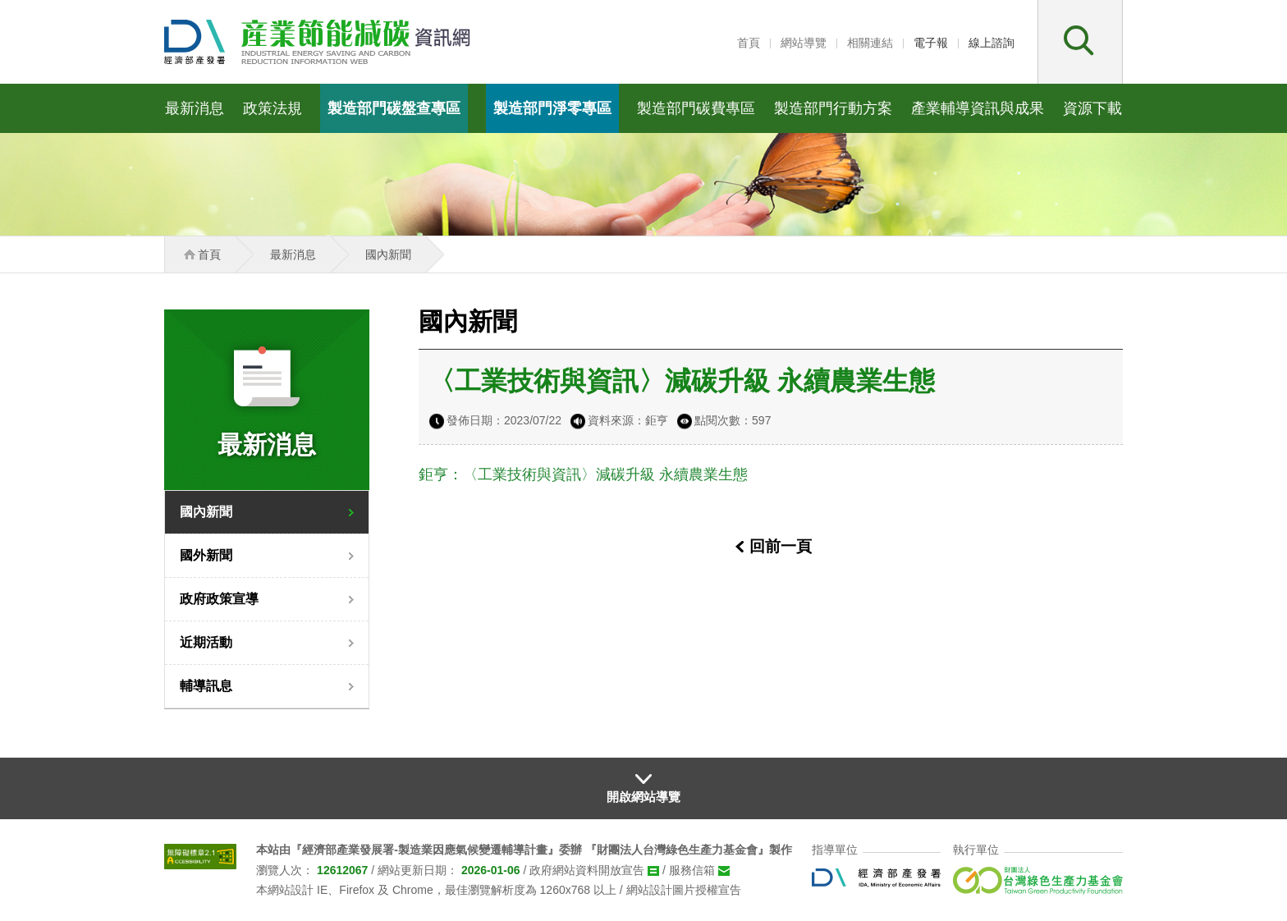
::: (722, 42)
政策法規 (272, 108)
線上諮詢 (991, 42)
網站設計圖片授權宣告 (683, 889)
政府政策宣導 (219, 599)
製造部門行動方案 (833, 108)
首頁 (748, 42)
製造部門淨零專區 (552, 108)
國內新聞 (206, 512)
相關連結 (870, 42)
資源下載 (1092, 108)
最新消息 (194, 108)
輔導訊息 (206, 686)
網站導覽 (804, 42)
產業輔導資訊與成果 (977, 108)
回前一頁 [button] (780, 546)
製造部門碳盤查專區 (393, 108)
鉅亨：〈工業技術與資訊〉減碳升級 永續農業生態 (583, 474)
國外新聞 (206, 555)
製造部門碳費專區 (696, 108)
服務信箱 (692, 870)
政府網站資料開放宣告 (586, 870)
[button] (1080, 42)
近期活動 (206, 642)
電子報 (931, 42)
